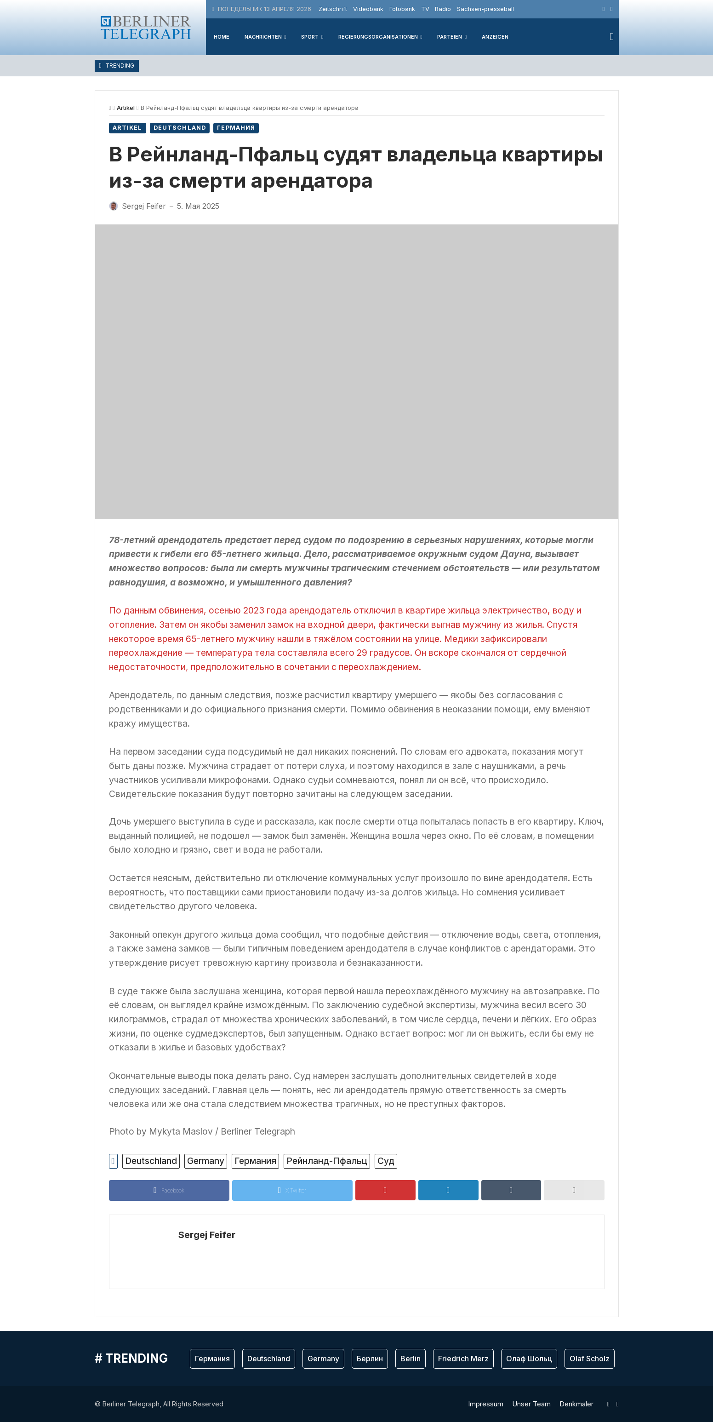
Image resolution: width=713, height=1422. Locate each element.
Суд (385, 1160)
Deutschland (180, 127)
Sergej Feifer (206, 1234)
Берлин (370, 1358)
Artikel (126, 107)
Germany (205, 1160)
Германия (236, 127)
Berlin (410, 1358)
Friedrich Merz (463, 1358)
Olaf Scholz (590, 1358)
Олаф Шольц (529, 1358)
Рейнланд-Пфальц (326, 1160)
